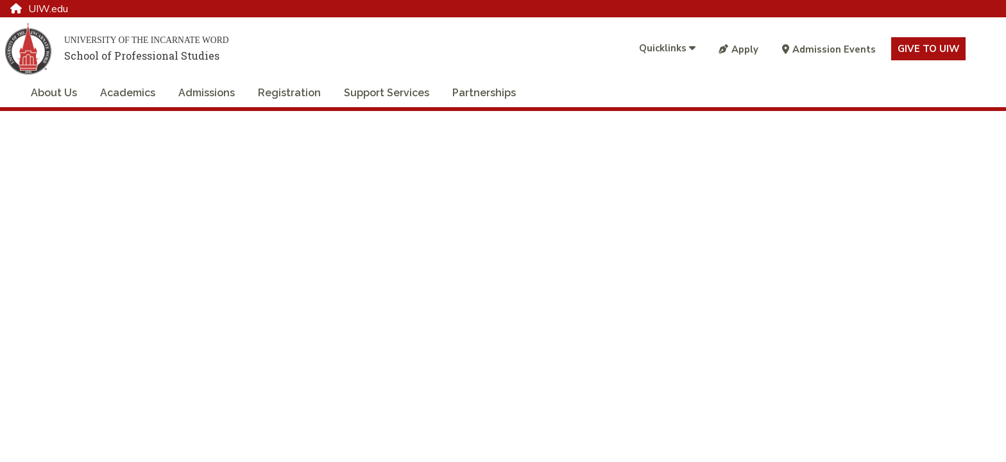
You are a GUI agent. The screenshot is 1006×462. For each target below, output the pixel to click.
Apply (738, 49)
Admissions (206, 93)
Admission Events (829, 49)
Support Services (386, 93)
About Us (54, 93)
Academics (127, 93)
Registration (289, 93)
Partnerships (484, 93)
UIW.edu (39, 9)
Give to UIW (928, 48)
